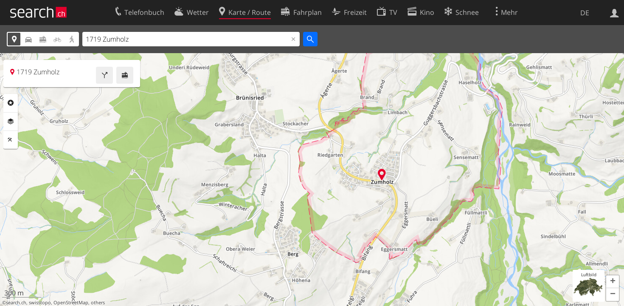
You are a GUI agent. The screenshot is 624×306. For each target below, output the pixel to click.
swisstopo (40, 303)
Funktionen (10, 140)
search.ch (16, 303)
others (98, 303)
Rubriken (10, 103)
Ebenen (10, 121)
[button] (612, 281)
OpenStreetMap (70, 303)
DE (584, 12)
